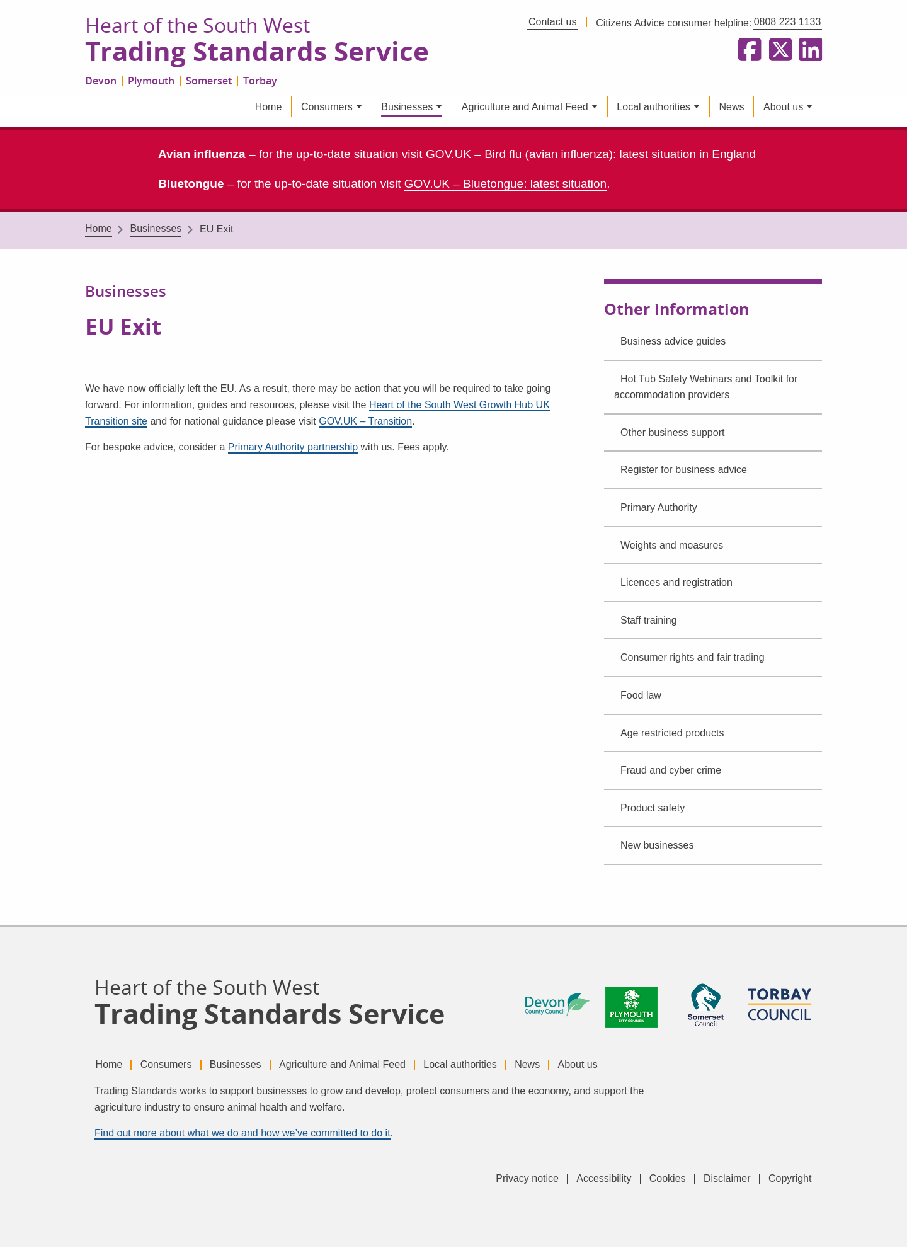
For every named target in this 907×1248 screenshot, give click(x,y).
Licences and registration (676, 583)
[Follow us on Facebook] (747, 51)
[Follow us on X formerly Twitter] (778, 51)
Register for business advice (683, 471)
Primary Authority (658, 508)
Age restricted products (672, 733)
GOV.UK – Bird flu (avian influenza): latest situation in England (591, 155)
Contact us (552, 21)
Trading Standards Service (260, 52)
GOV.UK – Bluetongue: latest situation (505, 184)
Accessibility (599, 1179)
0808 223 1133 (787, 21)
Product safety (652, 808)
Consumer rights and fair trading (692, 658)
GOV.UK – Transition (365, 421)
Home (268, 107)
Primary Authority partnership (293, 448)
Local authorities (653, 107)
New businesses (657, 846)
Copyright (789, 1179)
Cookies (664, 1179)
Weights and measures (671, 546)
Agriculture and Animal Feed (525, 107)
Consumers (327, 107)
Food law (640, 695)
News (731, 107)
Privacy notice (521, 1179)
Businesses (407, 107)
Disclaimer (725, 1179)
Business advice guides (673, 341)
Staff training (648, 620)
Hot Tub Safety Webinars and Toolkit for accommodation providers (705, 387)
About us (783, 107)
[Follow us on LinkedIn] (808, 51)
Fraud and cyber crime (670, 770)
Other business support (672, 433)
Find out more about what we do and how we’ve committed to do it (242, 1133)
